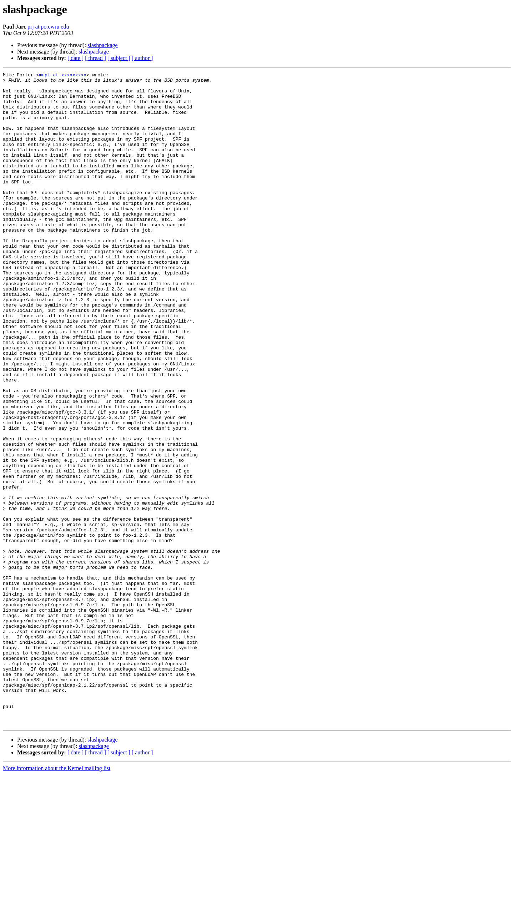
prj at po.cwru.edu (48, 27)
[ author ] (142, 58)
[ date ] (75, 58)
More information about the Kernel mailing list (56, 899)
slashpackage (102, 45)
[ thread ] (95, 58)
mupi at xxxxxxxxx (62, 75)
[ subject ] (118, 58)
